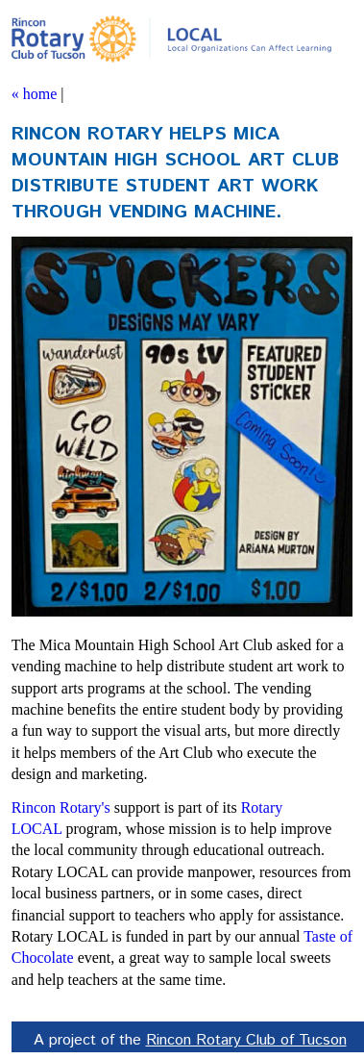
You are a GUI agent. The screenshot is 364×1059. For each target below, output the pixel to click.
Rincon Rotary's (61, 807)
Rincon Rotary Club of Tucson (246, 1040)
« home (35, 94)
